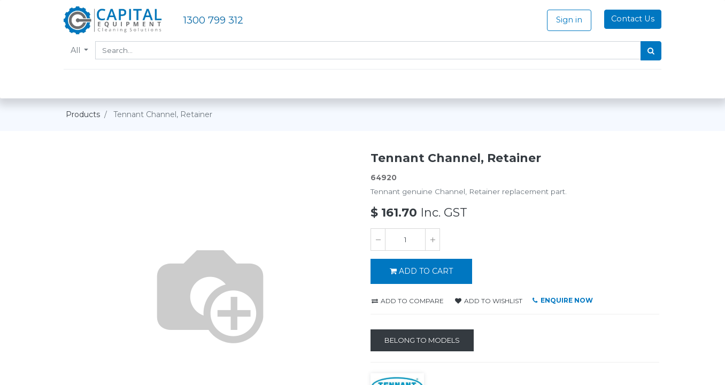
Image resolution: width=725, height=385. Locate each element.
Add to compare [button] (408, 301)
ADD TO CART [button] (421, 271)
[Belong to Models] (422, 340)
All (78, 50)
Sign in (567, 20)
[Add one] (432, 239)
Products (83, 114)
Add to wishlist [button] (488, 301)
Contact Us (630, 19)
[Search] (648, 50)
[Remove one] (378, 239)
